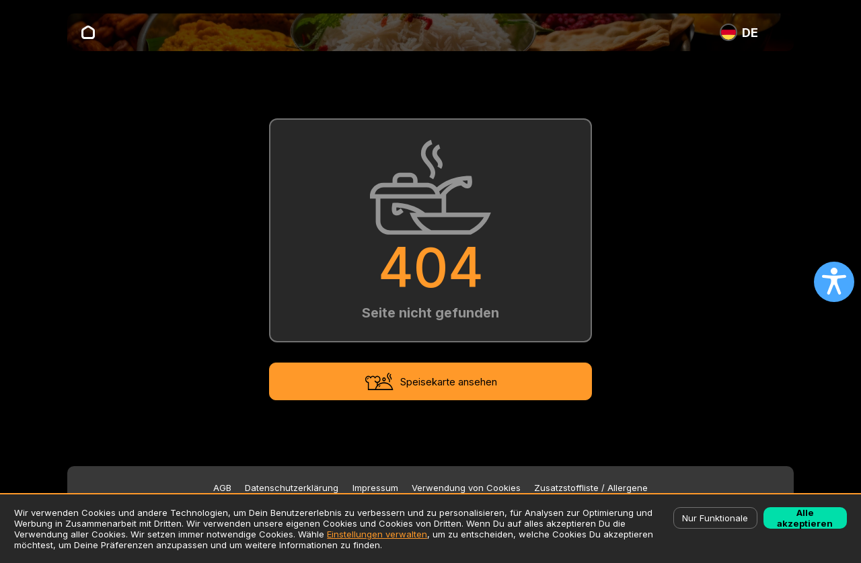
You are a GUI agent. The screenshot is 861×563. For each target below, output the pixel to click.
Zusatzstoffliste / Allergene (591, 488)
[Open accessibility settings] (834, 282)
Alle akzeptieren (805, 518)
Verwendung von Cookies (466, 488)
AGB (222, 488)
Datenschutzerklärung (291, 488)
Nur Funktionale (715, 518)
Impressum (375, 488)
